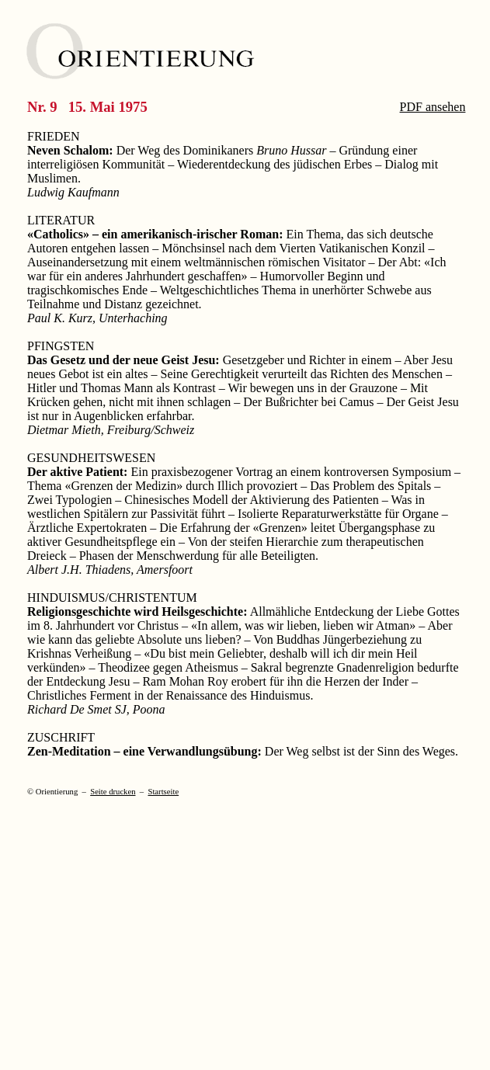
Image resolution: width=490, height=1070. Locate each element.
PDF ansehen (433, 106)
